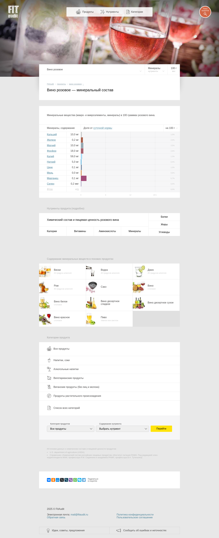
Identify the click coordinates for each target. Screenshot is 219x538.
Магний (51, 145)
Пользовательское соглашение (135, 517)
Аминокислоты (107, 231)
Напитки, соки (58, 360)
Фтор (50, 189)
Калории (52, 231)
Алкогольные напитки (63, 369)
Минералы (135, 231)
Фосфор (51, 151)
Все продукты (58, 349)
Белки (164, 216)
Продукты (88, 11)
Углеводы (164, 232)
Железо (51, 140)
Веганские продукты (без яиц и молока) (73, 387)
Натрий (51, 161)
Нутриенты (112, 11)
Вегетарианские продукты (65, 378)
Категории (137, 11)
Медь (50, 172)
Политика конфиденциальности (135, 514)
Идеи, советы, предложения (68, 530)
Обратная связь (56, 517)
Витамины (80, 231)
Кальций (52, 134)
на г (171, 128)
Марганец (52, 178)
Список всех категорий (63, 408)
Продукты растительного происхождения (74, 396)
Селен (50, 183)
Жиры (164, 224)
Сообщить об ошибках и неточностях (144, 530)
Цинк (50, 167)
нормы (102, 128)
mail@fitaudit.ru (79, 514)
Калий (50, 156)
